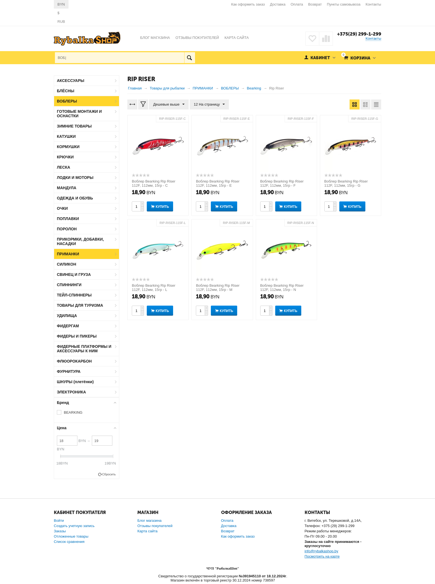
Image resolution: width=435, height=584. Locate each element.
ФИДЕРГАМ (68, 326)
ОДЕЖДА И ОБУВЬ (75, 198)
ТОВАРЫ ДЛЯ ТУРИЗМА (80, 305)
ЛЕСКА (63, 167)
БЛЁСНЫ (65, 91)
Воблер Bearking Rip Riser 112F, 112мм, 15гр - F (282, 183)
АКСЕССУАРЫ (70, 80)
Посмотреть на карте (322, 556)
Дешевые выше (168, 104)
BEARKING (73, 412)
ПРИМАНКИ (68, 254)
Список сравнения (69, 542)
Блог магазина (149, 520)
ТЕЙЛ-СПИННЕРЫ (74, 295)
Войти (59, 520)
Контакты (373, 4)
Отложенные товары (71, 536)
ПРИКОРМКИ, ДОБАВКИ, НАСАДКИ (80, 241)
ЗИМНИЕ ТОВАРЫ (74, 126)
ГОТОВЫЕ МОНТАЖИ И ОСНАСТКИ (79, 113)
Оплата (297, 4)
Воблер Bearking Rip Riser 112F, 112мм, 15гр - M (217, 287)
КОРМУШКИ (68, 146)
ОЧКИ (62, 208)
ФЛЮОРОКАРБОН (74, 361)
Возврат (315, 4)
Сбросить (109, 474)
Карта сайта (147, 531)
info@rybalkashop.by (321, 551)
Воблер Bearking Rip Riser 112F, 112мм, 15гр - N (282, 287)
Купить (162, 207)
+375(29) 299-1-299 (359, 34)
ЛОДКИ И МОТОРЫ (75, 177)
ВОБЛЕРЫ (67, 101)
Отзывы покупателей (155, 526)
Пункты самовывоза (343, 4)
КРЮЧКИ (65, 157)
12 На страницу (209, 104)
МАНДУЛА (66, 188)
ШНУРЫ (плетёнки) (75, 382)
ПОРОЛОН (67, 229)
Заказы (60, 531)
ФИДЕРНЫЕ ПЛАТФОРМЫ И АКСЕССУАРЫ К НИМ (84, 348)
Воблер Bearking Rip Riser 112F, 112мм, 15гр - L (153, 287)
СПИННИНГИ (69, 285)
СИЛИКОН (66, 264)
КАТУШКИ (66, 136)
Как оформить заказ (248, 4)
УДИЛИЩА (67, 315)
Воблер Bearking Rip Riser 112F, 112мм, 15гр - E (217, 183)
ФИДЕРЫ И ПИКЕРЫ (77, 336)
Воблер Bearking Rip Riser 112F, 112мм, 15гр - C (153, 183)
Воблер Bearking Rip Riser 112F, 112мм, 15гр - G (346, 183)
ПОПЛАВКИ (68, 218)
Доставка (277, 4)
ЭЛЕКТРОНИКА (71, 392)
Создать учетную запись (74, 526)
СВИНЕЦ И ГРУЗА (74, 274)
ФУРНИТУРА (68, 371)
